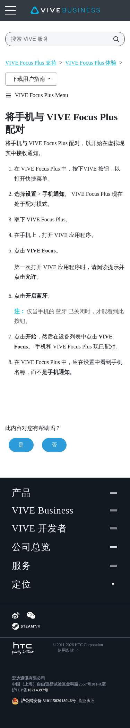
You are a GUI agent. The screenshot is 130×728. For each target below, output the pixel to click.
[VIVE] (65, 10)
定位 (65, 584)
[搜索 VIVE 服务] (114, 39)
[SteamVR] (26, 626)
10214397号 (37, 690)
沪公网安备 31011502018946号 (48, 700)
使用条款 (66, 650)
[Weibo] (15, 615)
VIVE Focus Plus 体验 (90, 63)
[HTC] (23, 648)
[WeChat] (31, 615)
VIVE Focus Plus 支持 (31, 63)
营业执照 (85, 700)
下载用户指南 (29, 79)
